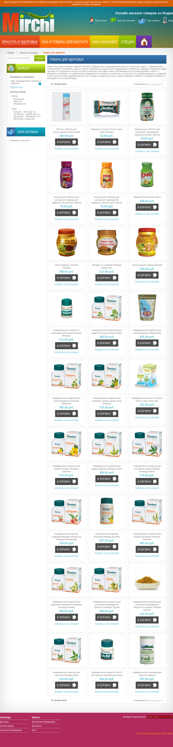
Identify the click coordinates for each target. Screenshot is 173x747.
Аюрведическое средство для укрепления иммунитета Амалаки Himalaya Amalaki (66, 604)
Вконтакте (36, 726)
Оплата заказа (7, 726)
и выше (22, 119)
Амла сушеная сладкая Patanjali (147, 265)
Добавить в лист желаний (66, 148)
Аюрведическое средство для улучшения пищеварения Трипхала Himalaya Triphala (107, 604)
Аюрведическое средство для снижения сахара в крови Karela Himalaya (107, 401)
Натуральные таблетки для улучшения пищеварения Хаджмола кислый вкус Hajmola (66, 200)
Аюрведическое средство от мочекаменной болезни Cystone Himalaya (66, 333)
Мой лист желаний (126, 20)
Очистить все (16, 87)
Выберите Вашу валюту (134, 717)
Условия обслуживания (11, 730)
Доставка (4, 722)
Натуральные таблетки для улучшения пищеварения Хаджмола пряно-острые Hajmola (106, 200)
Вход (170, 20)
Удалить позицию (40, 84)
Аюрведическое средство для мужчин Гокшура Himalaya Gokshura (66, 469)
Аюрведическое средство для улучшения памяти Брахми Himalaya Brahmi (147, 469)
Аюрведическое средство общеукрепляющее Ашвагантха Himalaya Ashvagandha (66, 536)
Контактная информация (43, 722)
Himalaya (17, 104)
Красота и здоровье (28, 52)
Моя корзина (154, 20)
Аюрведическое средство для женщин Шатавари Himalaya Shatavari (147, 536)
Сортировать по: (142, 84)
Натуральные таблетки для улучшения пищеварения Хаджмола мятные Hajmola (147, 132)
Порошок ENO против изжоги (147, 197)
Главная (10, 52)
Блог (34, 730)
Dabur (16, 101)
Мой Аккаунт (101, 20)
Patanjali (17, 99)
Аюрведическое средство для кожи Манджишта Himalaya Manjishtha (66, 401)
